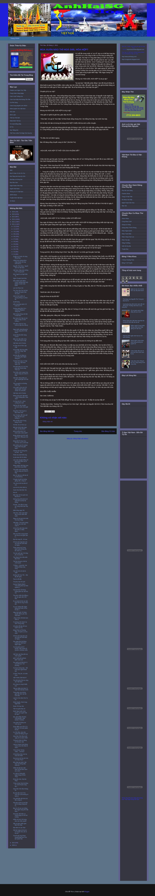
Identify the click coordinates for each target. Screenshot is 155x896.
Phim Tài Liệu (126, 240)
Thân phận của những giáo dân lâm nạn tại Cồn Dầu (19, 694)
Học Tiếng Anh (14, 130)
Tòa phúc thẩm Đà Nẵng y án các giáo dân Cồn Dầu (20, 597)
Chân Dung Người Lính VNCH (18, 105)
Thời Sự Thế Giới (15, 118)
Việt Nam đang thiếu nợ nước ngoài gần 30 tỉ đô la (20, 379)
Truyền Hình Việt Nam (16, 198)
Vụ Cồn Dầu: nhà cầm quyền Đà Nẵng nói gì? (20, 733)
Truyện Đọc (125, 249)
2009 (13, 845)
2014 (13, 216)
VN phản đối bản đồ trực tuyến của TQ (20, 626)
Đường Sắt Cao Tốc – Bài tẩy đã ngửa (20, 575)
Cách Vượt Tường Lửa (16, 96)
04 (14, 246)
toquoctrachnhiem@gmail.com (135, 49)
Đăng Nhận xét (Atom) (80, 438)
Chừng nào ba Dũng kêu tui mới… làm (20, 451)
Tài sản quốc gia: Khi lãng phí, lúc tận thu (20, 553)
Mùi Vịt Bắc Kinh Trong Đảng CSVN (19, 421)
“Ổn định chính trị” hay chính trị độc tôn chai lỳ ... (20, 325)
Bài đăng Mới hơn (47, 431)
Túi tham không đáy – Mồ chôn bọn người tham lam (20, 669)
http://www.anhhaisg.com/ (129, 56)
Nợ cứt (15, 492)
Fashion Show (126, 193)
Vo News (12, 201)
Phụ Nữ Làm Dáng (127, 190)
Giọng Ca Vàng (126, 224)
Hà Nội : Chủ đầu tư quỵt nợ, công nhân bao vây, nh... (20, 506)
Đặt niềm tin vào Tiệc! (19, 827)
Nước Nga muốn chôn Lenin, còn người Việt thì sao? (20, 712)
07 (14, 239)
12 (14, 226)
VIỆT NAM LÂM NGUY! (20, 677)
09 (14, 234)
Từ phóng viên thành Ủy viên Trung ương (20, 622)
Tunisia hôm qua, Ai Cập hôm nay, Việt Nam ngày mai (20, 362)
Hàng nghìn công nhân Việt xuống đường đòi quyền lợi (137, 342)
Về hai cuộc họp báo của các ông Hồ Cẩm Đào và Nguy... (20, 543)
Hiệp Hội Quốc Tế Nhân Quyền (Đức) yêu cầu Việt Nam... (20, 614)
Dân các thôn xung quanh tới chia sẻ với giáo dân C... (20, 535)
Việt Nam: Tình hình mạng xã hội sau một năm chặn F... (20, 524)
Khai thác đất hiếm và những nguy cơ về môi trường (20, 815)
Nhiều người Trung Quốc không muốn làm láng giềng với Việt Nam (138, 327)
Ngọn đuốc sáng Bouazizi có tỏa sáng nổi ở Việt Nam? (20, 331)
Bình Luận (13, 115)
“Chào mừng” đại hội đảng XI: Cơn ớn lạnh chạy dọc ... (20, 784)
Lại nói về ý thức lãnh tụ (20, 487)
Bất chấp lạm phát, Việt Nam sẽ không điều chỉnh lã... (19, 764)
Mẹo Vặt (124, 206)
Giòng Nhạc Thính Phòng (129, 227)
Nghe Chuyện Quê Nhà (19, 278)
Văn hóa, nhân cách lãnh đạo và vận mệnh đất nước (20, 514)
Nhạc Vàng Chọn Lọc (128, 237)
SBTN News (13, 195)
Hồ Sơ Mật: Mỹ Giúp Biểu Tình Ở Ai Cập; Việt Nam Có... (20, 351)
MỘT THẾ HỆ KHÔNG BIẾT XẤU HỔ (19, 659)
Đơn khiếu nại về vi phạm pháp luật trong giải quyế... (20, 446)
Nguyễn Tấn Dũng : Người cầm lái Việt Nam (20, 266)
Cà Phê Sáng (14, 102)
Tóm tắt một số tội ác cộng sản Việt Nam (20, 681)
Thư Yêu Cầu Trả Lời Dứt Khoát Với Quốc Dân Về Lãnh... (20, 292)
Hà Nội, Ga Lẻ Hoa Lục (19, 425)
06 (14, 241)
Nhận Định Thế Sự (15, 121)
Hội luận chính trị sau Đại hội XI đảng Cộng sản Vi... (20, 804)
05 (14, 244)
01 (14, 254)
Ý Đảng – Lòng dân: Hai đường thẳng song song (20, 567)
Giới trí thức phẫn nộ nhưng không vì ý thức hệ (20, 297)
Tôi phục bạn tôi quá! (19, 581)
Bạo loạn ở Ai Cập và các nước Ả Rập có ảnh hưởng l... (20, 319)
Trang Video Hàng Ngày (17, 93)
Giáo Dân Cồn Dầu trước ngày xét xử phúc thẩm (20, 736)
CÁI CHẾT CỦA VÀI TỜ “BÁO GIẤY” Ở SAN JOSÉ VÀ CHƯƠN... (20, 389)
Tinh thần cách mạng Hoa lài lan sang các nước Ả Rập (20, 374)
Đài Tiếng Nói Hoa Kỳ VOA (17, 176)
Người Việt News (14, 188)
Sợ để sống (16, 302)
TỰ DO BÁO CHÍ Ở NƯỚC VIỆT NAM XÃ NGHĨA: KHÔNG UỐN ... (20, 649)
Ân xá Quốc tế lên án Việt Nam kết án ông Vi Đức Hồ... (20, 602)
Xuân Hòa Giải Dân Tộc (20, 490)
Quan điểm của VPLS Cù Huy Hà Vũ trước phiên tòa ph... (20, 728)
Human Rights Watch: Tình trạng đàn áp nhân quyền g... (20, 585)
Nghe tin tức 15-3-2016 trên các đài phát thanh (137, 289)
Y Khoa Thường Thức (128, 260)
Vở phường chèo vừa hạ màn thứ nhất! (20, 754)
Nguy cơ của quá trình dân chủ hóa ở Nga (20, 519)
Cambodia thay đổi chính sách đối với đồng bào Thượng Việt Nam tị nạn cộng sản (133, 305)
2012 (13, 222)
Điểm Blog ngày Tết (18, 510)
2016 (13, 211)
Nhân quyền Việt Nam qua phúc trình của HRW (20, 466)
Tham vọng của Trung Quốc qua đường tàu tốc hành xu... (19, 549)
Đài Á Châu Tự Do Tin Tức (17, 173)
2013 (13, 219)
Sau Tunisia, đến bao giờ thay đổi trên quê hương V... (20, 416)
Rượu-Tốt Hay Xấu (18, 706)
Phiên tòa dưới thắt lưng (20, 455)
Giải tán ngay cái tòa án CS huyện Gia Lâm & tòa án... (20, 831)
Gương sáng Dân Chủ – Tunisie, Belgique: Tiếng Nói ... (20, 310)
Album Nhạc (125, 218)
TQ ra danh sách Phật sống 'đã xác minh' (137, 311)
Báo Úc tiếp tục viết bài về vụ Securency (20, 475)
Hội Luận (12, 111)
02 (14, 251)
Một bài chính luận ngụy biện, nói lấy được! (20, 428)
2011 (13, 224)
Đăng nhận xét (48, 421)
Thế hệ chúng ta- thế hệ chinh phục (20, 562)
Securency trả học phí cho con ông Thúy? (20, 758)
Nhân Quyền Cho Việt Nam (18, 108)
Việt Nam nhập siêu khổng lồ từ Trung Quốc (20, 270)
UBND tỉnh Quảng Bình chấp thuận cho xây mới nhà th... (19, 262)
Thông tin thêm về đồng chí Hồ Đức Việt (20, 741)
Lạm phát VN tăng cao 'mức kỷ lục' (19, 723)
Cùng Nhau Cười (127, 221)
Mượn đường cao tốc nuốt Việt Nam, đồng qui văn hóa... (20, 437)
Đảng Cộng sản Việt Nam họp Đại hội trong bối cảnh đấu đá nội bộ (133, 321)
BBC (11, 170)
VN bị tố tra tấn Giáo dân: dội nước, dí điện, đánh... (20, 529)
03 (14, 249)
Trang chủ (78, 431)
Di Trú (11, 127)
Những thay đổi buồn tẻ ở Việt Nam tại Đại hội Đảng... (20, 500)
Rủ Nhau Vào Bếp (127, 199)
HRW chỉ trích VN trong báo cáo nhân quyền (19, 820)
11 (14, 229)
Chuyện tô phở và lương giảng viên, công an (20, 480)
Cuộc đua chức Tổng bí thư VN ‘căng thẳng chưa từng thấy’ (138, 362)
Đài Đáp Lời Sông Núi (16, 179)
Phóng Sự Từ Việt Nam (16, 191)
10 (14, 231)
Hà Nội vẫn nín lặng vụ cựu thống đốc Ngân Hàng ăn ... (19, 357)
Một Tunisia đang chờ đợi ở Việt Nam (20, 314)
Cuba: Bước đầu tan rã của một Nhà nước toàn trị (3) (137, 352)
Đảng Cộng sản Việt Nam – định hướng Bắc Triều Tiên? (20, 397)
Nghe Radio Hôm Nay (16, 185)
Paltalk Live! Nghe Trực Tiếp (18, 90)
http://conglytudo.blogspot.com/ (131, 59)
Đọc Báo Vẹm (14, 182)
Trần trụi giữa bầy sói (19, 708)
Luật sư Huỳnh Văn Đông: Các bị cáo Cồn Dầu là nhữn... (20, 746)
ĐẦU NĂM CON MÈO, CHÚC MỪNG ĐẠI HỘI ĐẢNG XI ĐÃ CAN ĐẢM (20, 283)
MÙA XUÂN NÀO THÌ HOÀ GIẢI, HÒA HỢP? (20, 432)
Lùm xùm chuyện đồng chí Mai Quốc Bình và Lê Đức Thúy (20, 461)
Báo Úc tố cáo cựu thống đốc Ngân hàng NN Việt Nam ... (20, 809)
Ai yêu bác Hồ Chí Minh (20, 457)
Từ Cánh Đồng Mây (15, 124)
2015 (13, 214)
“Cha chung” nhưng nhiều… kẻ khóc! (18, 750)
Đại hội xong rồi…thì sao (20, 539)
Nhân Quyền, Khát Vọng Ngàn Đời (20, 702)
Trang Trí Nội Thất (127, 196)
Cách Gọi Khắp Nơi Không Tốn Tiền (20, 99)
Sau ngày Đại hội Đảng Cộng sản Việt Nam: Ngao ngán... (19, 643)
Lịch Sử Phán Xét (18, 288)
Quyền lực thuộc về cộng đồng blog (20, 257)
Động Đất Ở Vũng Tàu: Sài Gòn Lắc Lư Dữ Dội (20, 441)
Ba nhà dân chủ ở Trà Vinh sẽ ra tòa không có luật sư (20, 794)
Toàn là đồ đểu (17, 579)
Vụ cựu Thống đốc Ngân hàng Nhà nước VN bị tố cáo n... (20, 608)
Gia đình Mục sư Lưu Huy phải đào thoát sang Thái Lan (20, 368)
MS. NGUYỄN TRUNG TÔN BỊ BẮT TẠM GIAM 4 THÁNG (19, 718)
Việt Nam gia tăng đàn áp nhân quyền (20, 654)
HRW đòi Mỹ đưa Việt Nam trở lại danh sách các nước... (20, 769)
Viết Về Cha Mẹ (126, 246)
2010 (13, 842)
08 (14, 236)
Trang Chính (15, 38)
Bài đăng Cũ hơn (108, 431)
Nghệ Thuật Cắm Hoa (128, 203)
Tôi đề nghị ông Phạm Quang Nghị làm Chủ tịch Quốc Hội (20, 837)
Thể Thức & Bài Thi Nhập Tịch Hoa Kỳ (21, 133)
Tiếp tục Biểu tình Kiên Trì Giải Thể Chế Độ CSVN (20, 689)
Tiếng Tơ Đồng (126, 243)
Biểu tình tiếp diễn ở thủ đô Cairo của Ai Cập (20, 339)
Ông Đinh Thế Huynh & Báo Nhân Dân (19, 411)
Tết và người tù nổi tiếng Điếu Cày (20, 384)
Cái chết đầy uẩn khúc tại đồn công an (20, 799)
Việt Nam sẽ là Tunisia (19, 343)
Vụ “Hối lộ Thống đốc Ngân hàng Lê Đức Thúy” (19, 775)
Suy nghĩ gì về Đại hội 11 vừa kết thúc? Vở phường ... (20, 664)
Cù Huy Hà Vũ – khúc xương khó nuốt (19, 402)
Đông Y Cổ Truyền (127, 263)
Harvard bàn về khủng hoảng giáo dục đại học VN (20, 591)
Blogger (86, 891)
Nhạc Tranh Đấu (126, 234)
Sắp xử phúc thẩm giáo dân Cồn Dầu (19, 824)
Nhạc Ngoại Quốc (127, 231)
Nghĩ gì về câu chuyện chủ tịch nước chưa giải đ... (20, 407)
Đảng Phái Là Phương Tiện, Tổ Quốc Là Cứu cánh (20, 631)
